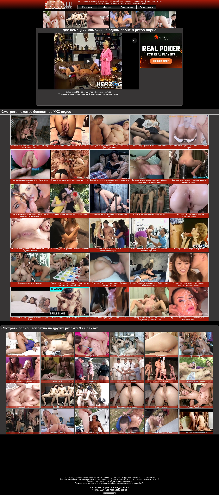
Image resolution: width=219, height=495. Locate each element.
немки (115, 94)
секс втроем (68, 94)
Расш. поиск (127, 7)
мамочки (84, 94)
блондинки (94, 94)
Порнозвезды (146, 7)
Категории (87, 7)
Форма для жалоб (120, 487)
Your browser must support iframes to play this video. (88, 61)
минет (77, 94)
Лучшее (107, 7)
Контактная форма (99, 487)
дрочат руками (105, 94)
